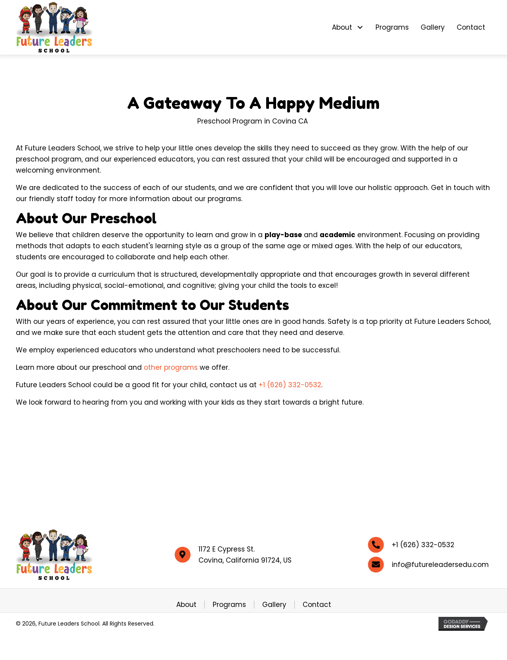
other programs (171, 367)
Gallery (274, 605)
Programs (229, 605)
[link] (348, 27)
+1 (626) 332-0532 (290, 385)
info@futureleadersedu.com (440, 564)
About (186, 605)
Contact (317, 605)
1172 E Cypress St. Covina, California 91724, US (245, 554)
